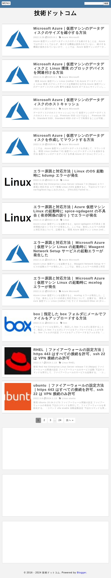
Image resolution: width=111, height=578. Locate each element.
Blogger (81, 572)
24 (59, 420)
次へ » (69, 420)
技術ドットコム (55, 13)
